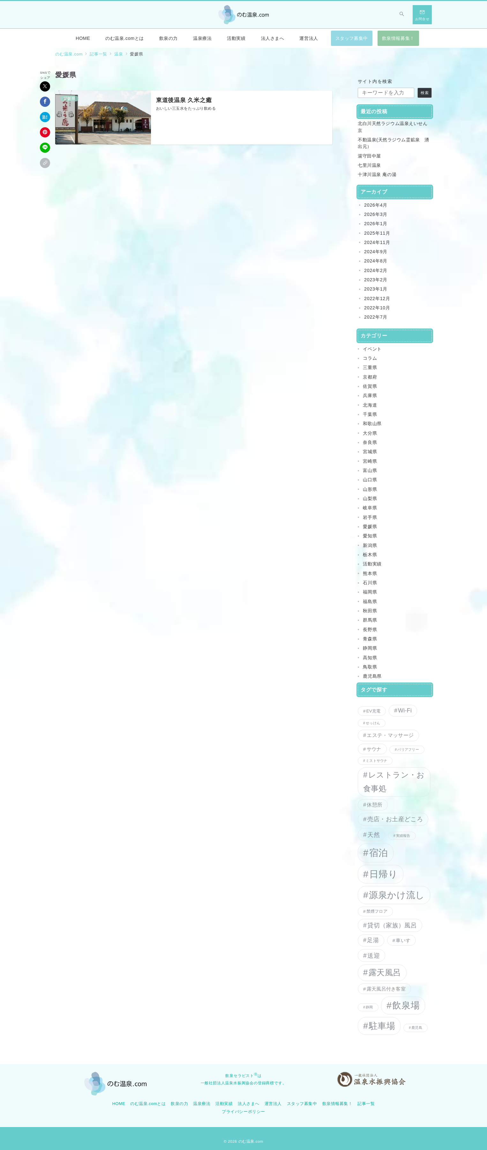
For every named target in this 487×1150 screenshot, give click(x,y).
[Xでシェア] (45, 86)
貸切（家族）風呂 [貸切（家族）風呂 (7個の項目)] (392, 925)
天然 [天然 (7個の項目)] (373, 834)
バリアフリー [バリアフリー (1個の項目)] (408, 749)
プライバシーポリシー (243, 1111)
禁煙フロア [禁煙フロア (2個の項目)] (376, 911)
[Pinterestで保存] (45, 132)
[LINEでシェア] (45, 148)
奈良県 (370, 442)
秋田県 (370, 610)
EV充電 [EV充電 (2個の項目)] (373, 711)
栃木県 (370, 554)
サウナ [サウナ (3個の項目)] (374, 749)
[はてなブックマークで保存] (45, 117)
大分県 (370, 433)
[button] (45, 163)
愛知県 (370, 535)
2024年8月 (375, 260)
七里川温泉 (369, 165)
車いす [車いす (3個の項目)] (403, 940)
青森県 (370, 638)
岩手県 (370, 517)
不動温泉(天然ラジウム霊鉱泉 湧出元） (393, 143)
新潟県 (370, 545)
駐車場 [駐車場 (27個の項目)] (382, 1026)
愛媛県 (370, 526)
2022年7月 (375, 317)
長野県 (370, 629)
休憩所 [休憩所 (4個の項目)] (374, 804)
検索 (425, 93)
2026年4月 (375, 205)
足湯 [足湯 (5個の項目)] (373, 940)
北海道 (370, 405)
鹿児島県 (372, 676)
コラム (370, 358)
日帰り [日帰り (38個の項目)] (383, 874)
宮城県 (370, 451)
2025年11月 (377, 233)
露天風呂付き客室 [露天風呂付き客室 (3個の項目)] (386, 989)
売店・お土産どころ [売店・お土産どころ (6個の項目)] (395, 819)
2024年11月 (377, 242)
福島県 (370, 601)
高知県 (370, 657)
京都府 (370, 377)
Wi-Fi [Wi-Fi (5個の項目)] (405, 710)
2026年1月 (375, 223)
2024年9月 (375, 251)
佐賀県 (370, 386)
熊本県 (370, 573)
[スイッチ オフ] (402, 15)
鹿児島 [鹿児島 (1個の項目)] (416, 1027)
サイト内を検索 (375, 81)
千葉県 (370, 414)
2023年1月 (375, 288)
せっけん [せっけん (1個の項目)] (373, 723)
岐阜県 (370, 507)
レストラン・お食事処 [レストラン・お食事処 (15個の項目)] (394, 782)
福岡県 (370, 591)
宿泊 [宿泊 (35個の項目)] (378, 853)
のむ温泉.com (250, 1141)
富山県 (370, 470)
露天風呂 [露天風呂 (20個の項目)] (385, 972)
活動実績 (372, 563)
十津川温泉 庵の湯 (377, 174)
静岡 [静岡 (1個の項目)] (369, 1007)
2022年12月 (377, 298)
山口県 (370, 479)
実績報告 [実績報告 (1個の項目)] (403, 835)
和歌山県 (372, 423)
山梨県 (370, 498)
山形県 (370, 489)
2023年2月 (375, 279)
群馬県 (370, 620)
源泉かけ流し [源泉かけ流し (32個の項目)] (396, 895)
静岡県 (370, 648)
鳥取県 (370, 666)
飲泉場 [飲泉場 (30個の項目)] (406, 1005)
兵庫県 (370, 395)
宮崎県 (370, 461)
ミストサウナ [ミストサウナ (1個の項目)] (376, 761)
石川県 (370, 582)
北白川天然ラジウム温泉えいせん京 (393, 127)
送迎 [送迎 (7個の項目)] (373, 955)
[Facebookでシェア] (45, 102)
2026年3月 (375, 214)
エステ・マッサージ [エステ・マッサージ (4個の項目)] (390, 735)
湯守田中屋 (369, 155)
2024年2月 (375, 270)
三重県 (370, 367)
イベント (372, 348)
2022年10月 (377, 307)
